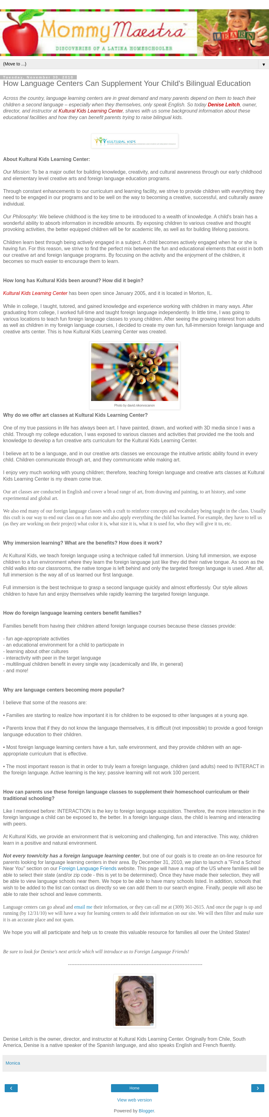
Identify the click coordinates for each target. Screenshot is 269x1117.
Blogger (146, 1110)
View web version (134, 1099)
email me (83, 907)
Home (134, 1088)
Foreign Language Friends (88, 868)
